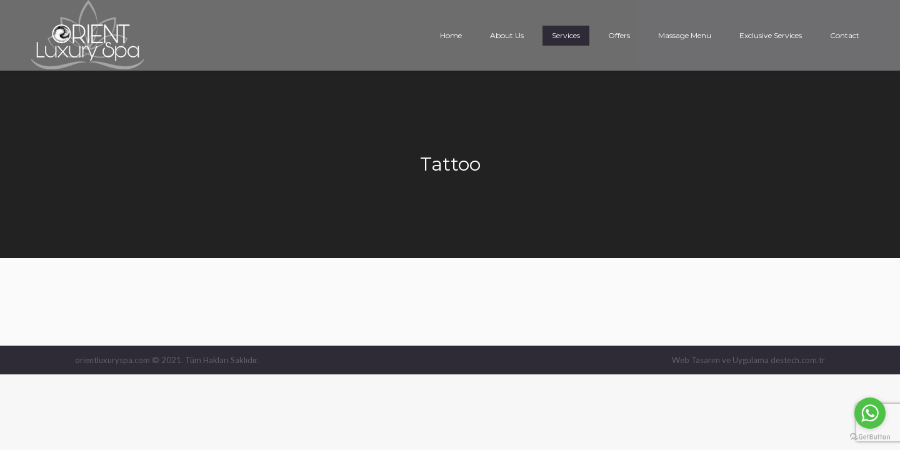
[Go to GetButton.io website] (870, 437)
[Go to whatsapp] (870, 413)
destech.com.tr (798, 360)
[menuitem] (451, 36)
